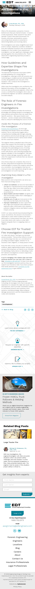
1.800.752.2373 (20, 2)
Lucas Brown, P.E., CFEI (16, 23)
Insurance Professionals (17, 562)
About (17, 555)
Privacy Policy (17, 586)
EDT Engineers (17, 505)
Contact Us (17, 558)
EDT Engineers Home (8, 2)
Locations (17, 544)
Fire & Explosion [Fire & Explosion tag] (7, 304)
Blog (17, 548)
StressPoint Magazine (11, 415)
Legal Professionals (17, 566)
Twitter (25, 310)
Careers (17, 552)
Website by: (17, 584)
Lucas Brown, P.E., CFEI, (8, 279)
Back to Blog (8, 309)
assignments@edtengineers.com (17, 526)
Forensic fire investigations (9, 128)
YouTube (19, 530)
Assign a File (17, 513)
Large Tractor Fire (11, 442)
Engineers (17, 541)
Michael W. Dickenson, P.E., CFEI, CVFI (18, 449)
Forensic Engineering (18, 537)
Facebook (29, 310)
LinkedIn (32, 310)
